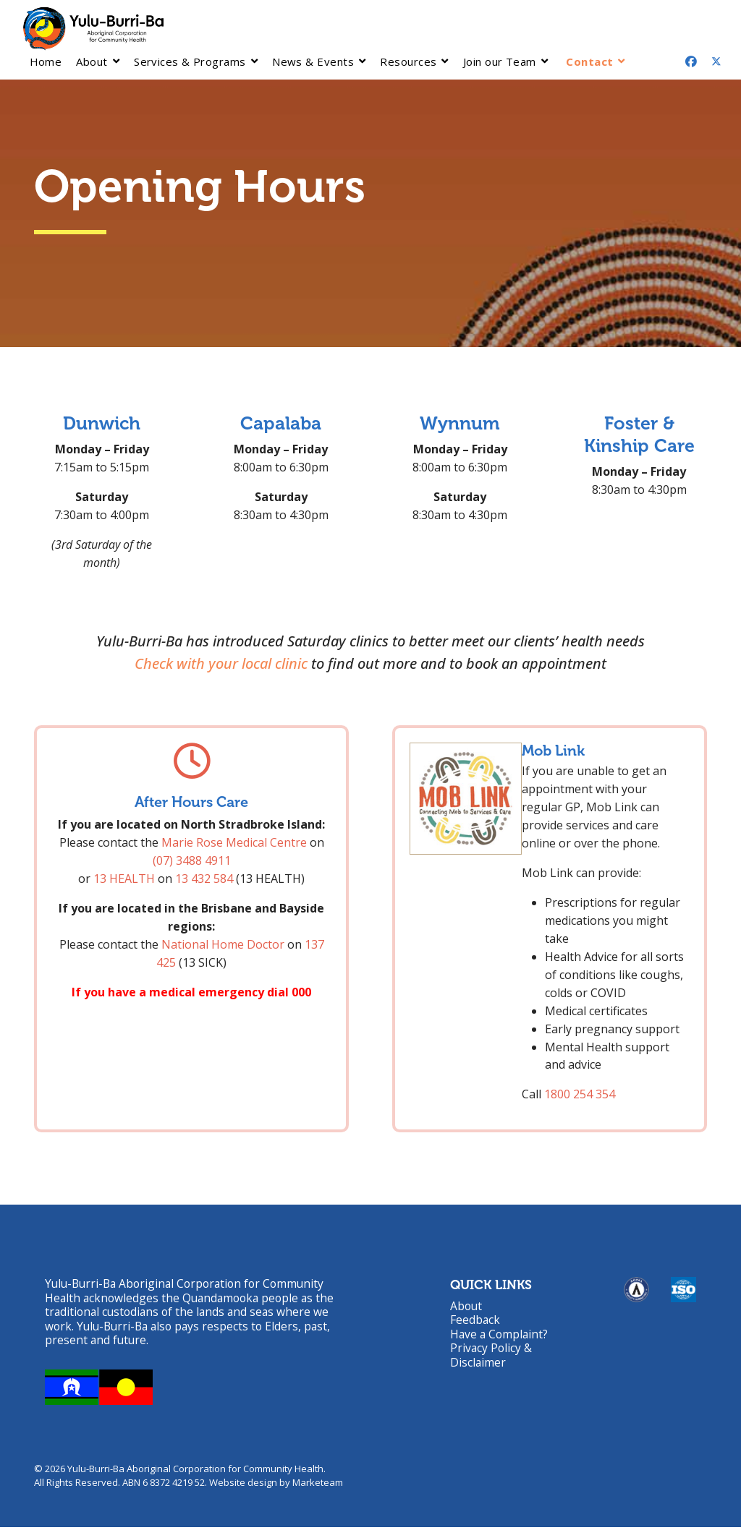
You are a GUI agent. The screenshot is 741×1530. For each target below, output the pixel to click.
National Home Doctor (222, 944)
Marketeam (317, 1485)
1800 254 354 (579, 1095)
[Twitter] (716, 61)
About (91, 61)
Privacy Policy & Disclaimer (491, 1358)
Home (46, 61)
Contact (589, 61)
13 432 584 (204, 879)
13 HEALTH (124, 879)
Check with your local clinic (221, 664)
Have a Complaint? (500, 1336)
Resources (408, 61)
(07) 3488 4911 (192, 861)
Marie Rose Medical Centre (234, 843)
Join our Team (499, 61)
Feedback (475, 1322)
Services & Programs (190, 61)
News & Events (313, 61)
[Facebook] (691, 61)
